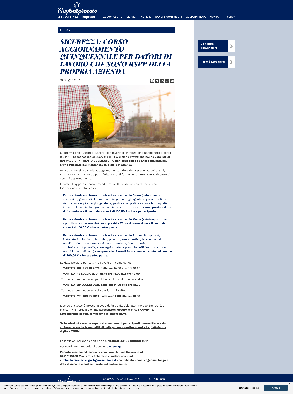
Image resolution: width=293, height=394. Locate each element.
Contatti (216, 16)
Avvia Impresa (196, 16)
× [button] (290, 384)
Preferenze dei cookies (248, 388)
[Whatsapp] (167, 81)
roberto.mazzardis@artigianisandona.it (89, 360)
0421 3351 (160, 379)
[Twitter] (157, 81)
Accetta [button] (276, 388)
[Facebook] (152, 81)
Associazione (112, 16)
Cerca (231, 16)
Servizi (131, 16)
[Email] (172, 81)
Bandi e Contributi (168, 16)
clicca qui (115, 346)
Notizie (146, 16)
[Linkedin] (162, 81)
